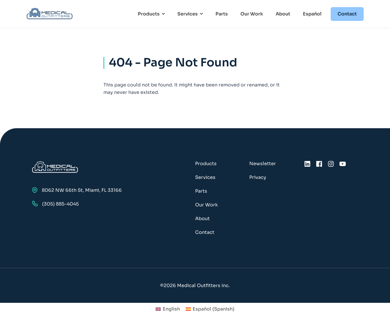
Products (206, 164)
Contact (347, 14)
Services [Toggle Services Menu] (190, 14)
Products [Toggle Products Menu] (151, 14)
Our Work (251, 14)
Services (205, 177)
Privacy (257, 177)
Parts (221, 14)
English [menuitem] (171, 309)
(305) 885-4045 (55, 204)
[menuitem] (168, 309)
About (283, 14)
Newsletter (262, 164)
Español (312, 14)
